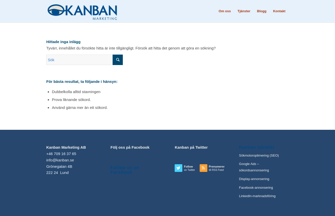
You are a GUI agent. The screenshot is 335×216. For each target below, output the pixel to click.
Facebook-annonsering (256, 187)
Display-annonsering (254, 179)
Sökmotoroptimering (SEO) (259, 155)
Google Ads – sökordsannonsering (254, 167)
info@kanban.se (60, 160)
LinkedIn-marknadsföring (257, 196)
